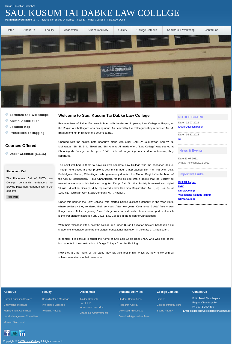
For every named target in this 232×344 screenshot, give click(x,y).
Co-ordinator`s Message (55, 299)
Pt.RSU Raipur (187, 182)
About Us (29, 30)
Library (161, 299)
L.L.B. (88, 303)
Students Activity (98, 30)
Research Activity (128, 304)
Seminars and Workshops (29, 115)
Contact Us (211, 30)
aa (179, 138)
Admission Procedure (92, 307)
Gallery (122, 30)
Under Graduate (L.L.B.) (28, 154)
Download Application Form (134, 316)
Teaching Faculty (51, 310)
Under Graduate (89, 299)
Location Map (20, 127)
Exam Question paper (190, 126)
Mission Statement (14, 322)
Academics (71, 30)
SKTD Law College (29, 341)
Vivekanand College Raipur (194, 194)
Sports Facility (165, 310)
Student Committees (130, 299)
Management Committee (17, 310)
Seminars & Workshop (181, 30)
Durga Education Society (18, 299)
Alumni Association (25, 121)
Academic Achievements (94, 312)
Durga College (187, 190)
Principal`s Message (53, 304)
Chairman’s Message (15, 304)
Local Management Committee (21, 316)
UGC (181, 186)
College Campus (147, 30)
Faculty (49, 30)
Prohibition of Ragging (27, 133)
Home (10, 30)
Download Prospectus (131, 310)
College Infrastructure (169, 304)
